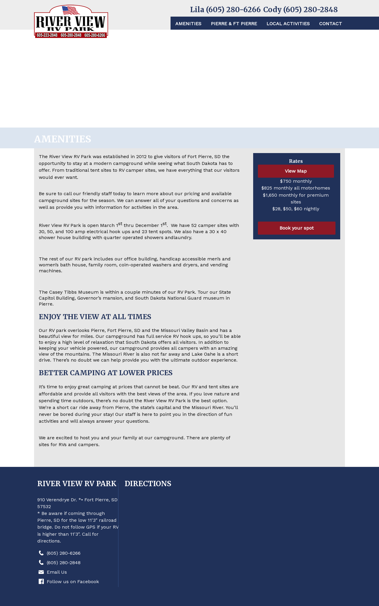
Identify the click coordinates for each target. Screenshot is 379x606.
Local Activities (288, 23)
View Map (296, 171)
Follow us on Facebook (73, 581)
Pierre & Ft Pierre (234, 23)
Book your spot (297, 228)
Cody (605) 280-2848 (300, 9)
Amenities (188, 23)
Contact (330, 23)
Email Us (57, 572)
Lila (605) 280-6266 (225, 9)
